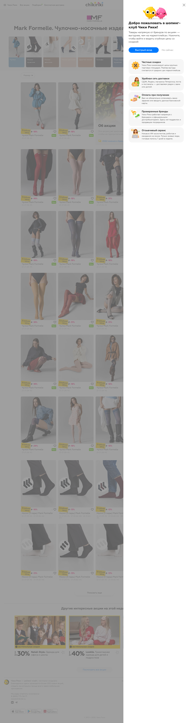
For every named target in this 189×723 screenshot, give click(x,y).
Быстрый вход (143, 50)
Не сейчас (167, 50)
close (184, 5)
